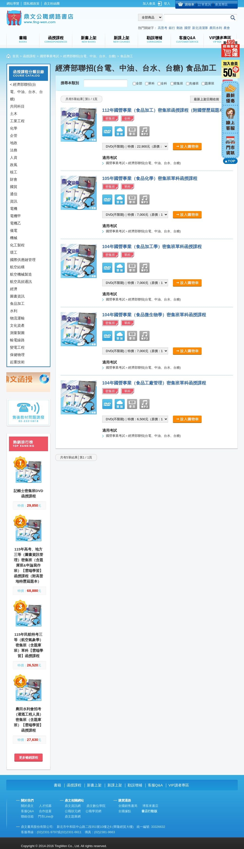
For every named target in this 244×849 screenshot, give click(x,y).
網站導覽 (13, 3)
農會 (227, 28)
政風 (13, 165)
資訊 (13, 201)
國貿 (13, 187)
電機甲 (15, 216)
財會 (13, 179)
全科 (164, 83)
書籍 (57, 785)
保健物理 (17, 355)
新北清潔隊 (200, 28)
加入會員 (149, 3)
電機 (13, 208)
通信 (13, 194)
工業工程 (17, 121)
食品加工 (17, 303)
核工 (13, 172)
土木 (13, 114)
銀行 (172, 28)
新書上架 (94, 785)
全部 (139, 83)
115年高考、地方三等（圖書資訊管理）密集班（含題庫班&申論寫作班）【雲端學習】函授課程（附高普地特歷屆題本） (28, 565)
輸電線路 (17, 340)
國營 (187, 28)
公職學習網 (93, 811)
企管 (13, 135)
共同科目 (17, 106)
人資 (13, 157)
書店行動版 (149, 811)
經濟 (13, 289)
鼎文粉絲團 (52, 3)
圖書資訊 (17, 296)
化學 (13, 128)
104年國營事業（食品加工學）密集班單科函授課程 (152, 246)
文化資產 (17, 325)
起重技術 (17, 362)
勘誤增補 (135, 785)
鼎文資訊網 (73, 806)
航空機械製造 (21, 274)
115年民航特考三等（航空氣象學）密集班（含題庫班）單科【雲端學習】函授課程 (28, 645)
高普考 (162, 28)
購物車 (189, 4)
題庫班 (209, 83)
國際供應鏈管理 (23, 260)
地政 (13, 143)
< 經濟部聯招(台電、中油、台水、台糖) (26, 91)
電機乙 (15, 223)
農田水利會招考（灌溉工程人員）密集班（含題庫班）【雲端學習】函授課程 (28, 719)
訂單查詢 (204, 4)
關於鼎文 (27, 806)
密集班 (178, 83)
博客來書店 (150, 806)
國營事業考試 (49, 56)
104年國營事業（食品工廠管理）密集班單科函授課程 (154, 383)
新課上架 (114, 785)
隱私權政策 (31, 3)
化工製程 (17, 245)
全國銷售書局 (127, 806)
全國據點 (124, 811)
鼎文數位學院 (95, 806)
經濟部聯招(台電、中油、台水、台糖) (89, 56)
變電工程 (17, 347)
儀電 (13, 230)
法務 (13, 150)
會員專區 (221, 4)
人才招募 (45, 806)
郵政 (180, 28)
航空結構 (17, 267)
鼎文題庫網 (73, 816)
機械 (13, 238)
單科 (151, 83)
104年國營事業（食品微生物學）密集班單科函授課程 (154, 314)
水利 (13, 311)
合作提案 (45, 811)
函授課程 (29, 56)
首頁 (15, 56)
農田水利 (215, 28)
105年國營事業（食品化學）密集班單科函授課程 (149, 178)
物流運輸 (17, 318)
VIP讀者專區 (179, 785)
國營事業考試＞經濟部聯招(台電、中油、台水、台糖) (143, 163)
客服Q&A (155, 785)
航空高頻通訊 (21, 282)
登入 (167, 3)
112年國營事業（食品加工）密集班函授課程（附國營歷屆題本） (165, 110)
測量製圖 (17, 333)
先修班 (194, 83)
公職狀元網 (73, 811)
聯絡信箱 (27, 816)
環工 (13, 252)
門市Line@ (46, 816)
